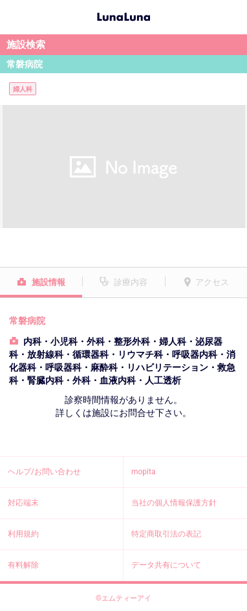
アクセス (212, 282)
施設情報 (48, 282)
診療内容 (130, 282)
